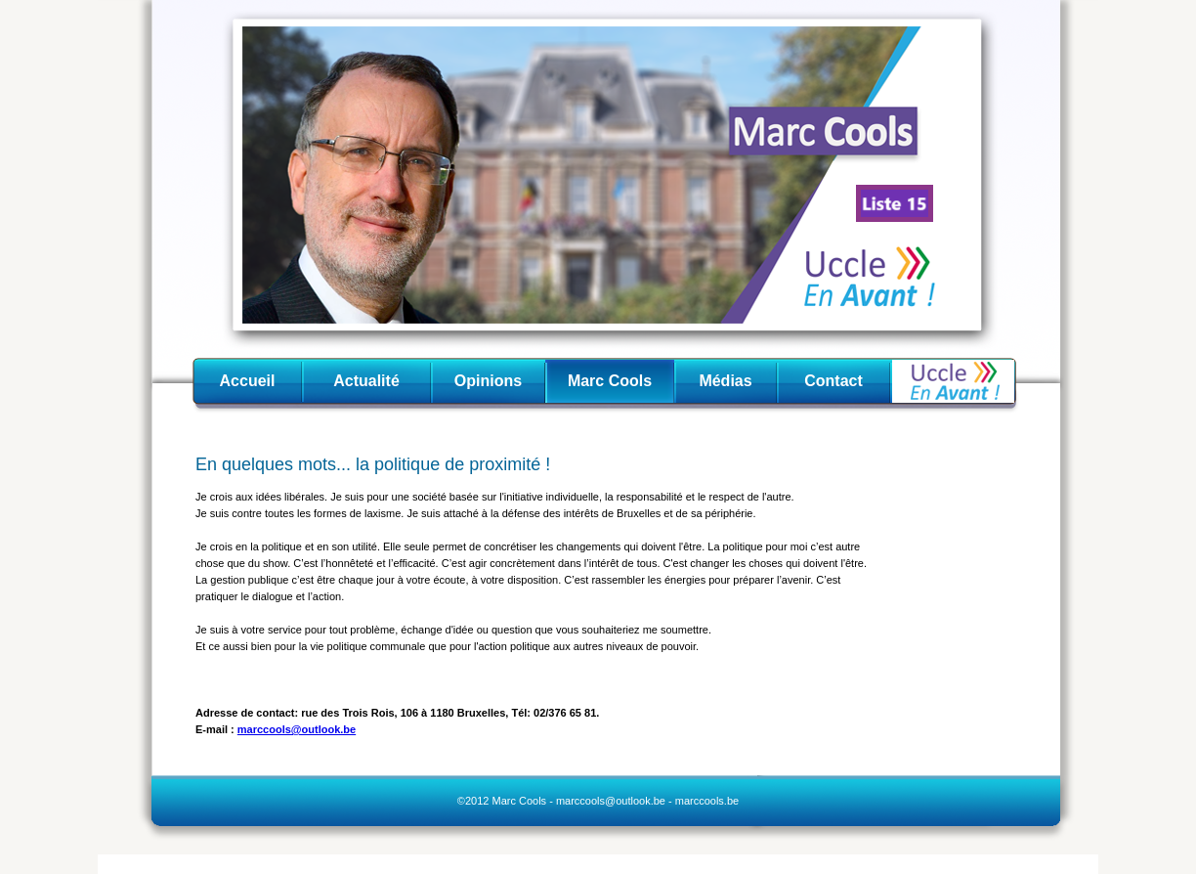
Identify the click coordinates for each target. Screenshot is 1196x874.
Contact (833, 380)
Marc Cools (610, 380)
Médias (725, 380)
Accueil (248, 380)
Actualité (366, 380)
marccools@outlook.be (296, 729)
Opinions (488, 380)
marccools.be (707, 801)
